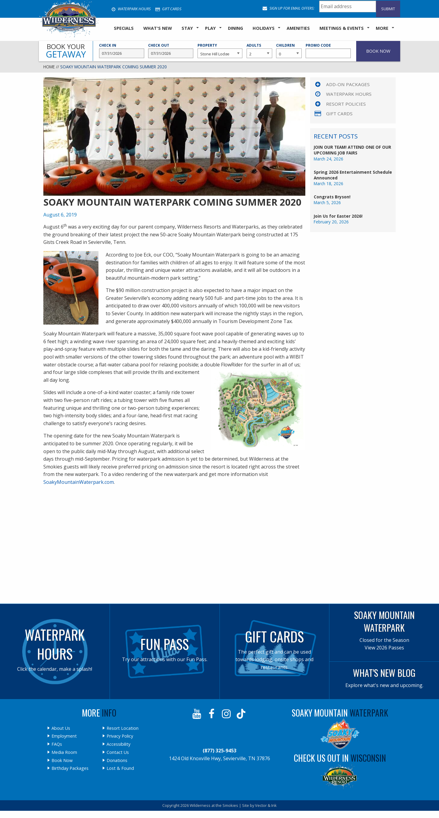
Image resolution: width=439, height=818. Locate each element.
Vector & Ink (266, 805)
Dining (235, 28)
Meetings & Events (341, 28)
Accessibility (118, 744)
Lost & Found (120, 768)
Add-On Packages (348, 84)
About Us (60, 728)
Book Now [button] (378, 51)
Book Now (62, 760)
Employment (64, 736)
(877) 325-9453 (219, 750)
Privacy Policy (120, 736)
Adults (259, 50)
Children (288, 50)
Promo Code (328, 50)
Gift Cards (168, 8)
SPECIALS (124, 28)
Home (49, 67)
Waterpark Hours (131, 8)
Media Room (64, 752)
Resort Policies (346, 104)
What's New (157, 28)
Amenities (298, 28)
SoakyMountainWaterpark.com (78, 482)
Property (220, 50)
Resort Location (123, 728)
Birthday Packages (70, 768)
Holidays (264, 28)
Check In (121, 50)
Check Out (170, 50)
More (382, 28)
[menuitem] (124, 28)
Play (210, 28)
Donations (117, 760)
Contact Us (118, 752)
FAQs (56, 744)
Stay (187, 28)
